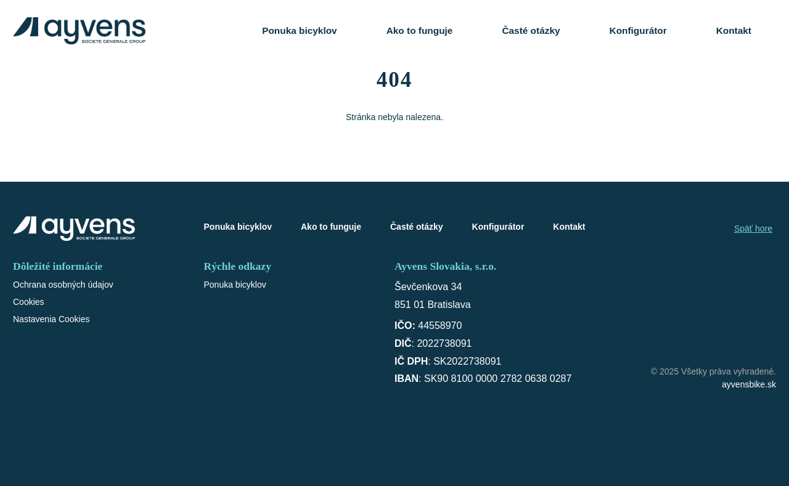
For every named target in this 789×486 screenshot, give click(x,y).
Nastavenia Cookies (51, 319)
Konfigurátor (638, 30)
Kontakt (733, 30)
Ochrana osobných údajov (63, 285)
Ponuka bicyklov (299, 30)
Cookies (28, 302)
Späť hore (753, 228)
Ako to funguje (419, 30)
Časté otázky (531, 30)
